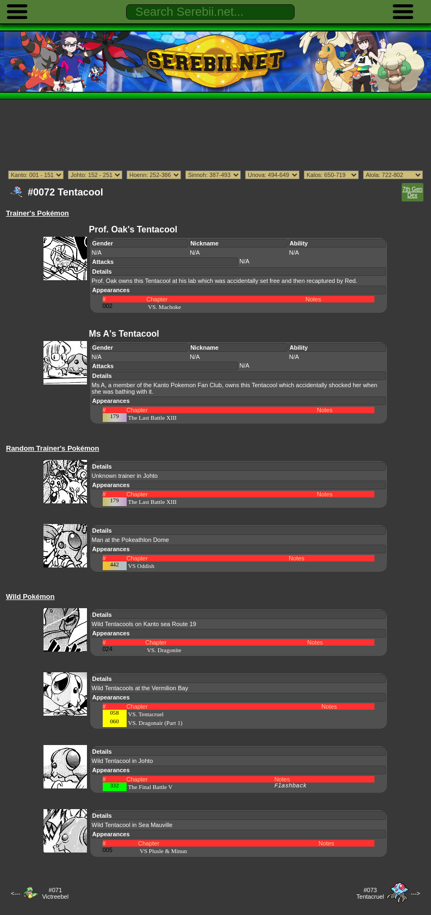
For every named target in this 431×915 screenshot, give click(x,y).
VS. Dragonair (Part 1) (155, 723)
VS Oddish (141, 566)
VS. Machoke (164, 307)
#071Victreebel (55, 893)
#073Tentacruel (370, 893)
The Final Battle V (150, 787)
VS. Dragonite (164, 650)
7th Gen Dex (412, 192)
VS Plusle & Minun (163, 851)
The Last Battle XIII (152, 417)
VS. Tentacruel (146, 714)
